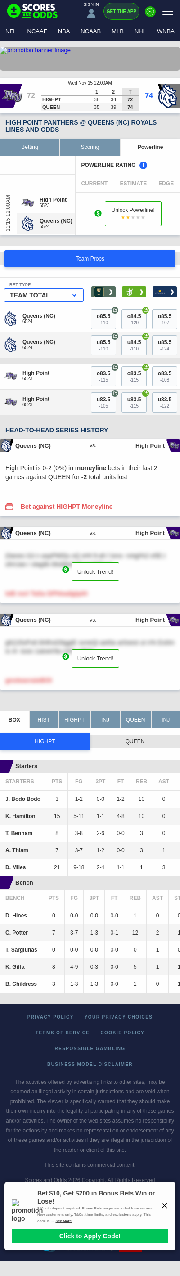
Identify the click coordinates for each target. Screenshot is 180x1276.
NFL (11, 31)
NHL (140, 31)
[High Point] (53, 199)
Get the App (121, 11)
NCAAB (91, 31)
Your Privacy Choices (119, 1017)
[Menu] (168, 11)
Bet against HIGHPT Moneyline (67, 506)
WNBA (166, 31)
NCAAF (37, 31)
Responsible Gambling (90, 1048)
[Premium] (150, 15)
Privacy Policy (50, 1017)
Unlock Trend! (95, 571)
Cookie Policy (122, 1032)
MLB (118, 31)
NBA (64, 31)
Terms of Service (63, 1032)
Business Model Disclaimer (90, 1064)
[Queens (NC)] (56, 221)
